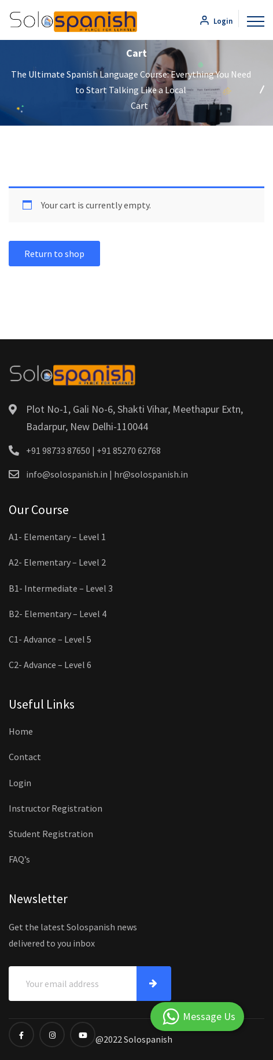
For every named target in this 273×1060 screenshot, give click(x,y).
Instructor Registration (55, 808)
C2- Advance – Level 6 (50, 664)
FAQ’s (19, 859)
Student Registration (51, 833)
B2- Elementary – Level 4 (57, 613)
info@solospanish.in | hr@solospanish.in (107, 474)
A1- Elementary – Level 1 (57, 536)
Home (21, 731)
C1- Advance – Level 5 (50, 639)
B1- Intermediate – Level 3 (61, 588)
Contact (25, 756)
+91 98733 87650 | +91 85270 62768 (93, 450)
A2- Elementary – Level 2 (57, 562)
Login (216, 21)
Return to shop (54, 253)
